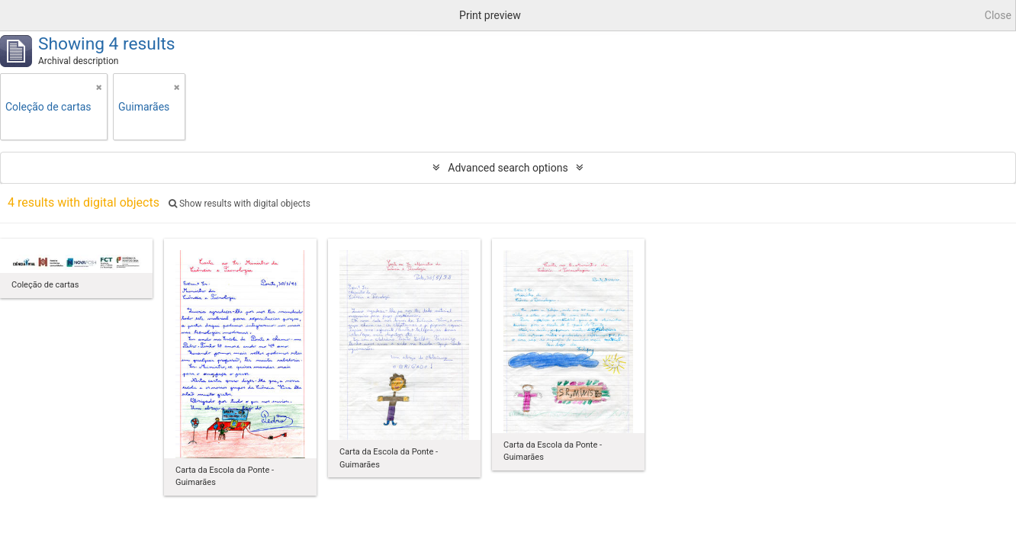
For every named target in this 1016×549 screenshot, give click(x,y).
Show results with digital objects (239, 203)
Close (998, 15)
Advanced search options (507, 168)
